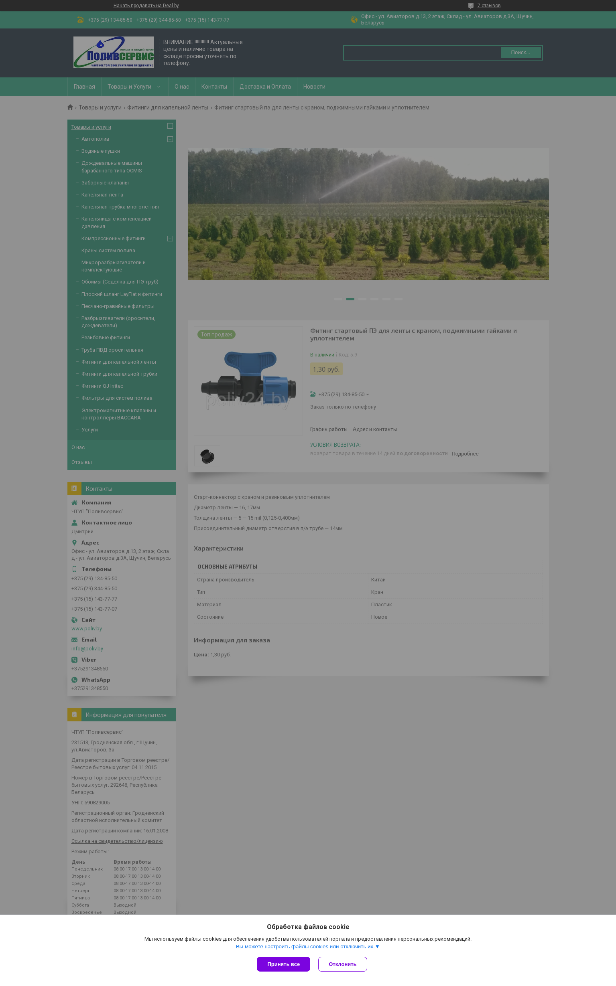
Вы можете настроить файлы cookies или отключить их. (305, 946)
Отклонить (342, 964)
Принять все (283, 964)
